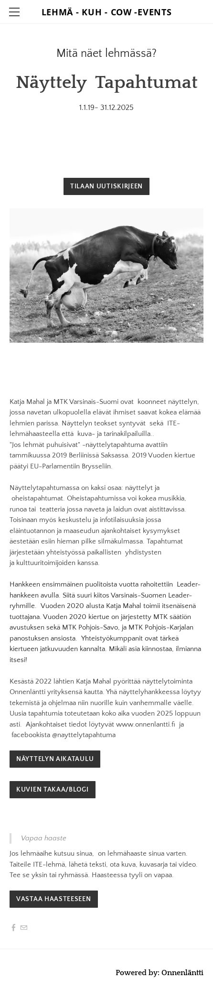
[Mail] (23, 928)
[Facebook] (13, 928)
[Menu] (14, 12)
